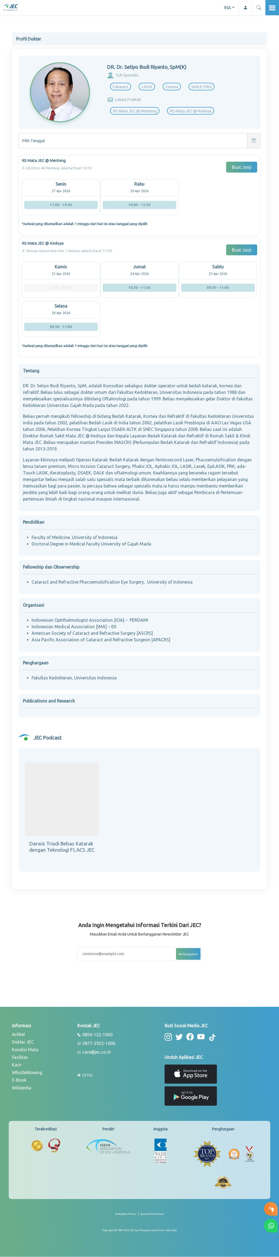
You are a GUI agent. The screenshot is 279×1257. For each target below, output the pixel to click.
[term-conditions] (152, 1216)
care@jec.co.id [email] (94, 1052)
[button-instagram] (168, 1037)
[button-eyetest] (271, 1209)
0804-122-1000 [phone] (95, 1035)
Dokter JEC (23, 1042)
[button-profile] (245, 7)
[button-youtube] (201, 1037)
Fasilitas (20, 1057)
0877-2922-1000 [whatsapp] (96, 1043)
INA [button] (227, 7)
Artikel (18, 1034)
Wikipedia (21, 1088)
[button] (258, 7)
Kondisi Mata (25, 1049)
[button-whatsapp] (271, 1226)
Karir (17, 1065)
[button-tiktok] (212, 1038)
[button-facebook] (190, 1037)
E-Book (19, 1080)
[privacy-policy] (127, 1216)
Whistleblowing (27, 1072)
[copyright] (139, 1230)
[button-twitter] (179, 1037)
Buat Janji (241, 167)
